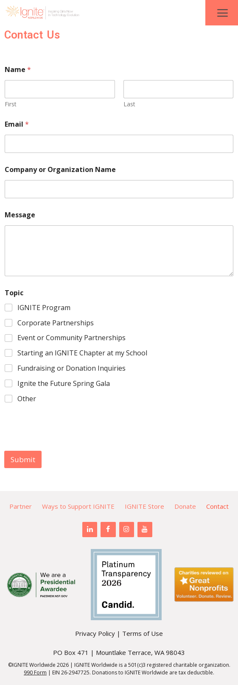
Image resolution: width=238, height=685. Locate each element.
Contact (217, 506)
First (11, 104)
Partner (20, 506)
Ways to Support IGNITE (78, 506)
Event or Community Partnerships (71, 337)
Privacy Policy (95, 633)
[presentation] (68, 445)
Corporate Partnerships (55, 323)
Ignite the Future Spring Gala (63, 383)
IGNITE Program (43, 307)
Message (20, 215)
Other (26, 398)
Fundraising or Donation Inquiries (71, 368)
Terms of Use (142, 633)
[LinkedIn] (89, 529)
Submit (23, 459)
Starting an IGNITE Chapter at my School (82, 353)
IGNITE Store (144, 506)
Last (129, 104)
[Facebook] (108, 529)
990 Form (35, 672)
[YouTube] (144, 529)
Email (17, 124)
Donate (185, 506)
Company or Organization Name (60, 170)
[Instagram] (126, 529)
